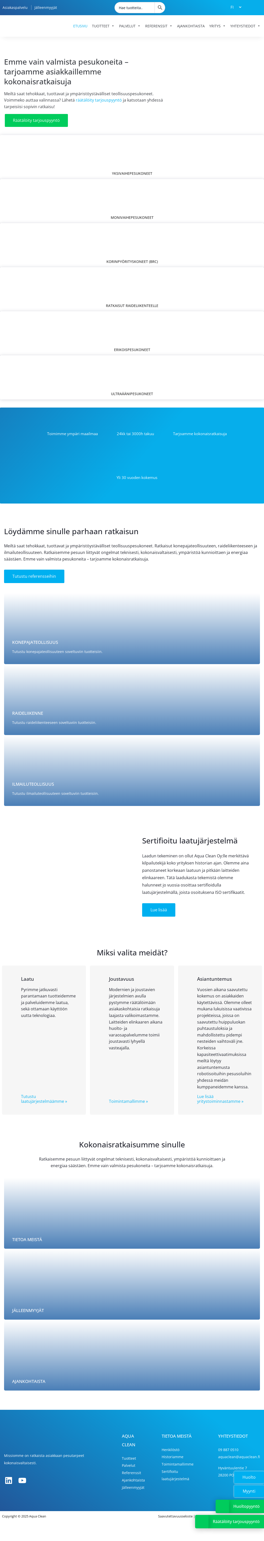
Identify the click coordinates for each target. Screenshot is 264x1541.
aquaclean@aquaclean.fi (239, 1456)
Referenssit (159, 26)
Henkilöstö (170, 1449)
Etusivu (80, 26)
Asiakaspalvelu (15, 7)
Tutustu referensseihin (34, 576)
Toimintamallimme (178, 1464)
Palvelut (130, 26)
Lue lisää (158, 910)
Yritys (217, 26)
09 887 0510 (228, 1449)
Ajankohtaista (191, 26)
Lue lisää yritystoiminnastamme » (220, 1099)
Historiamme (172, 1456)
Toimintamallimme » (128, 1101)
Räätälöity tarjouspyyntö (36, 120)
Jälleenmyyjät (45, 7)
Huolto (249, 1477)
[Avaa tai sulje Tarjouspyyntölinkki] (202, 1521)
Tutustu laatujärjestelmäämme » (44, 1099)
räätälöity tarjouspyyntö (99, 100)
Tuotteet (103, 26)
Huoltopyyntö (246, 1506)
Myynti (249, 1491)
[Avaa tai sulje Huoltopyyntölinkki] (222, 1506)
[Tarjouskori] (253, 7)
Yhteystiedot (245, 26)
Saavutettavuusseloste (175, 1516)
